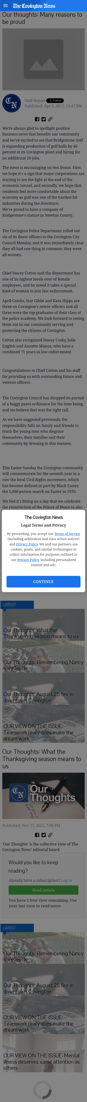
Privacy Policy (27, 544)
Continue (43, 581)
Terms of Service (67, 533)
